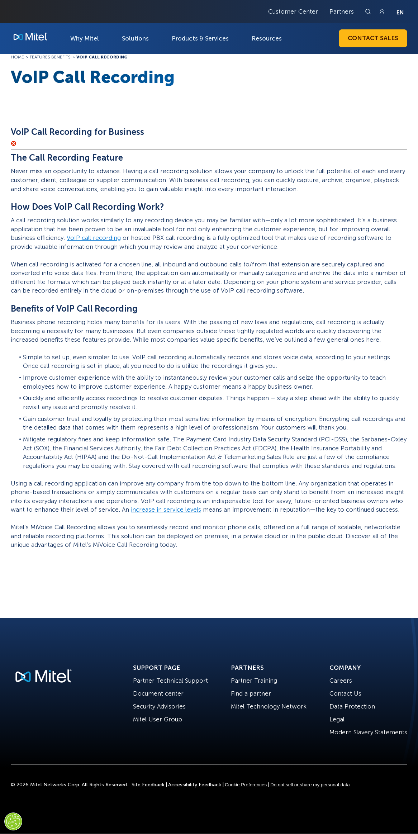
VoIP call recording (94, 237)
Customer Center (293, 11)
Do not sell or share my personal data (310, 784)
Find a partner (251, 693)
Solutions (135, 38)
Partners (341, 11)
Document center (158, 693)
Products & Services (200, 38)
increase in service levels (166, 509)
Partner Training (254, 680)
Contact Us (345, 693)
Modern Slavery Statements (368, 732)
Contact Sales (373, 38)
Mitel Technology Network (269, 706)
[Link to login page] (381, 11)
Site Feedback (148, 785)
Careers (340, 680)
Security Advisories (159, 706)
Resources (267, 38)
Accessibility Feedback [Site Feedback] (194, 785)
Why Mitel (84, 38)
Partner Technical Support (170, 680)
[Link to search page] (368, 11)
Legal (337, 719)
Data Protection (352, 706)
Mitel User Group (157, 719)
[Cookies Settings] (13, 821)
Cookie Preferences (246, 784)
